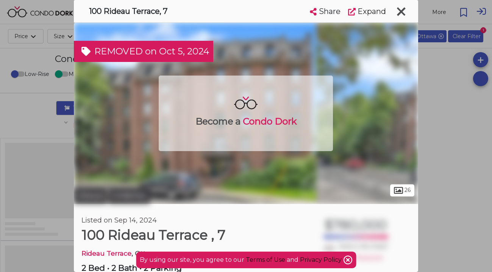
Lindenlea (129, 196)
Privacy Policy (321, 259)
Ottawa (90, 196)
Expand (367, 11)
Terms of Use (265, 259)
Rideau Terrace (106, 253)
